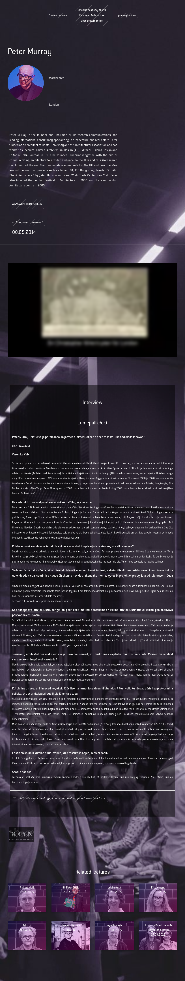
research (37, 222)
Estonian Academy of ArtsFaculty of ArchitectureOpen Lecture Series (92, 15)
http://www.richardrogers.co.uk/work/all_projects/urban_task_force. (63, 798)
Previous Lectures (58, 15)
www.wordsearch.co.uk (27, 204)
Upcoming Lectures (126, 15)
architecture (19, 222)
